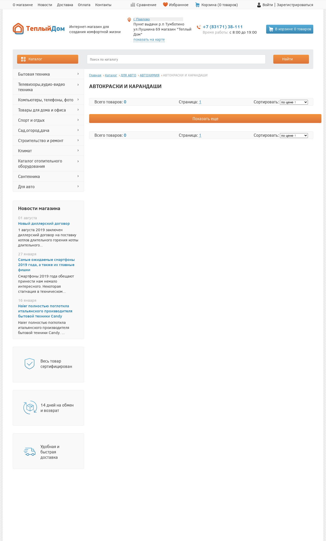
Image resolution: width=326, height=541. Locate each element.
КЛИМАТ (25, 150)
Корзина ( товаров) (219, 4)
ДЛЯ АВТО (26, 186)
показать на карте (149, 39)
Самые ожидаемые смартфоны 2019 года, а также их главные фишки (46, 264)
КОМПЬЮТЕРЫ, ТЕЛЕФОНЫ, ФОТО (45, 99)
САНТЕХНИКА (29, 176)
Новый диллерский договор (44, 223)
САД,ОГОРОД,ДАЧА (33, 130)
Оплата (84, 4)
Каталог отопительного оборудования (40, 163)
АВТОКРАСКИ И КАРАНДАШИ (185, 75)
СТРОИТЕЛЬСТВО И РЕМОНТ (40, 140)
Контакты (103, 4)
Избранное (178, 4)
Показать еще (205, 118)
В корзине (289, 29)
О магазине (23, 4)
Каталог (31, 59)
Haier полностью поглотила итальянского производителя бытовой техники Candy (45, 310)
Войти (268, 4)
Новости (45, 4)
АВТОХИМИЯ (149, 75)
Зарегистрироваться (295, 4)
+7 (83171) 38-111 (223, 27)
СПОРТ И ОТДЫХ (31, 120)
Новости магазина (39, 208)
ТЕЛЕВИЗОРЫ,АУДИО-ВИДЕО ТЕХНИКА (41, 86)
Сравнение (146, 4)
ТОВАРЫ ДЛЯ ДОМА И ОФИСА (42, 110)
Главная (95, 75)
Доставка (65, 4)
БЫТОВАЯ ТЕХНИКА (34, 74)
